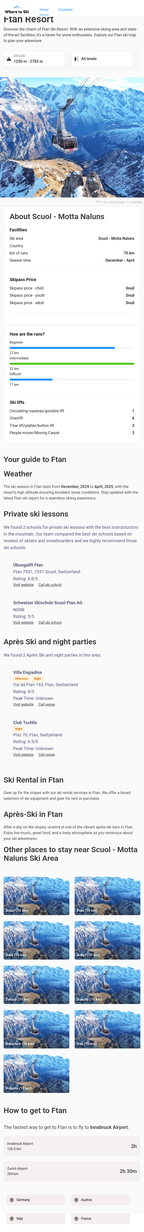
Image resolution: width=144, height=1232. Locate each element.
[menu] (87, 9)
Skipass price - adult (27, 303)
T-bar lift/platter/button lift (32, 425)
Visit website (23, 585)
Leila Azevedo (116, 201)
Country (16, 246)
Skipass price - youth (27, 295)
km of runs (19, 253)
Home (44, 10)
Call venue (46, 704)
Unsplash (137, 201)
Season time (20, 260)
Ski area (16, 238)
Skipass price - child (26, 288)
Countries (65, 10)
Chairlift (16, 418)
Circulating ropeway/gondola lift (37, 411)
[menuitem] (44, 9)
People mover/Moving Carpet (35, 433)
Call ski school (49, 585)
